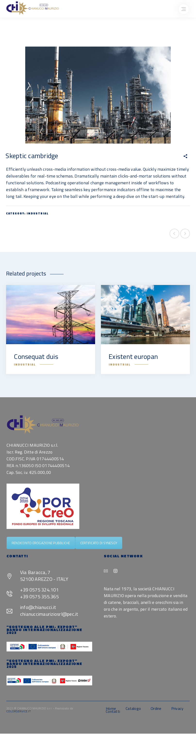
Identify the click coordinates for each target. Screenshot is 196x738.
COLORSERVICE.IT (18, 711)
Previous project (174, 233)
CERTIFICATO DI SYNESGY (98, 542)
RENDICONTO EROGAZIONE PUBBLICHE (41, 542)
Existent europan (133, 356)
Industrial (38, 213)
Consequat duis (36, 356)
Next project (185, 233)
